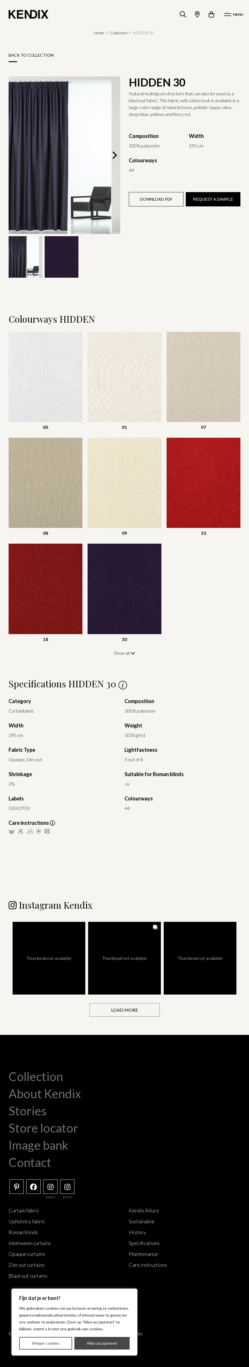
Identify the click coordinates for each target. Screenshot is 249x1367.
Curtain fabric (24, 1210)
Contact (30, 1162)
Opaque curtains (27, 1253)
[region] (74, 1322)
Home (99, 32)
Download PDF (156, 199)
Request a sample (213, 199)
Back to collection (31, 55)
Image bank (38, 1144)
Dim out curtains (27, 1264)
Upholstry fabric (27, 1221)
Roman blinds (23, 1231)
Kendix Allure (144, 1210)
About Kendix (45, 1093)
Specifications (144, 1242)
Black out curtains (28, 1275)
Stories (28, 1110)
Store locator (43, 1127)
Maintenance (143, 1253)
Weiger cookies (46, 1343)
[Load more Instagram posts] (125, 1009)
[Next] (114, 155)
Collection (119, 32)
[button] (49, 957)
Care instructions (148, 1264)
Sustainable (142, 1221)
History (137, 1231)
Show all (124, 653)
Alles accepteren (102, 1343)
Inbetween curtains (30, 1242)
